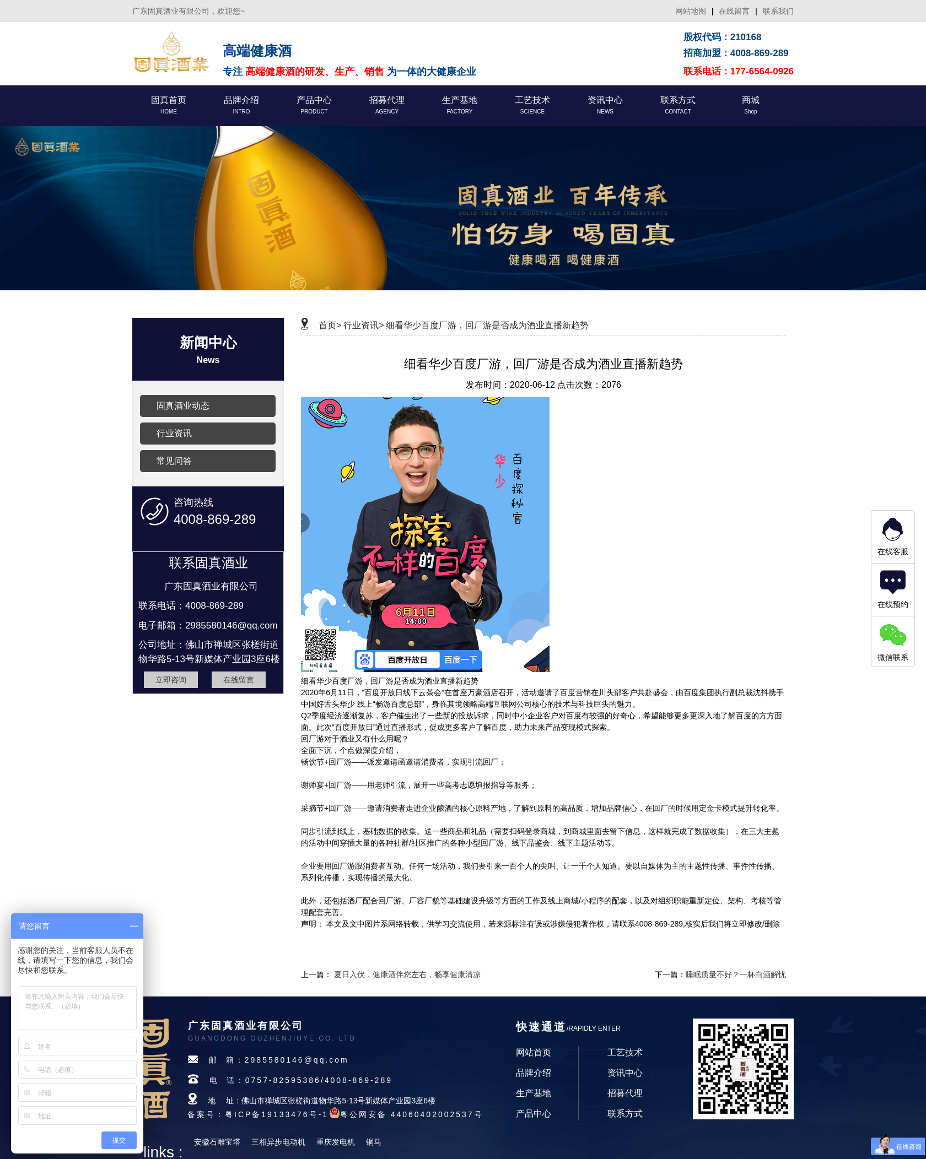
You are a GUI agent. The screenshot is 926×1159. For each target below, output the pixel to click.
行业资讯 (174, 433)
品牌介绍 (533, 1072)
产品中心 (533, 1113)
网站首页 (533, 1052)
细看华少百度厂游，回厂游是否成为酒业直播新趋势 (487, 325)
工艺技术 (625, 1052)
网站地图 (690, 11)
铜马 (373, 1142)
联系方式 (625, 1113)
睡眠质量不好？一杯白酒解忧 (736, 974)
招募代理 (625, 1093)
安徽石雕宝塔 (217, 1142)
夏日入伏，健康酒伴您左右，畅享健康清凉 (407, 974)
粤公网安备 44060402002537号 (411, 1114)
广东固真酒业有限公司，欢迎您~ (188, 11)
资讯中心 (625, 1072)
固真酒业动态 (183, 405)
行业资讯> (363, 325)
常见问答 (174, 460)
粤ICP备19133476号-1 (277, 1114)
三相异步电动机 (278, 1142)
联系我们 (778, 11)
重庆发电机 (335, 1142)
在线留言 (734, 11)
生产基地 (533, 1093)
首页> (330, 325)
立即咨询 (170, 679)
